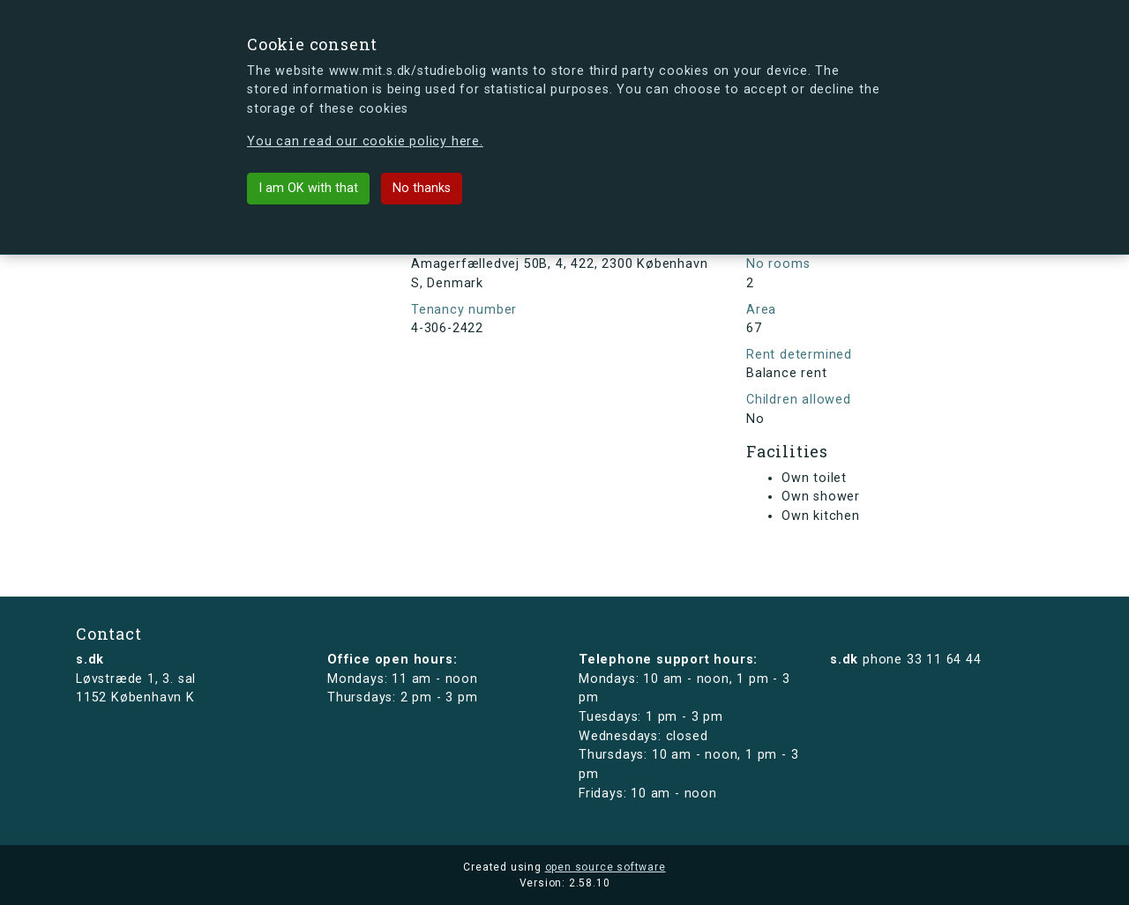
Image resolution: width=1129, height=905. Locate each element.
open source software (605, 867)
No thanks (422, 188)
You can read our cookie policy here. (365, 141)
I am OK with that (308, 188)
